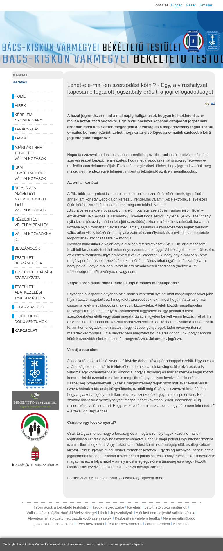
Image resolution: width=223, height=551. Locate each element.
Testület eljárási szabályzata (33, 275)
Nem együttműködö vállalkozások (30, 173)
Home (20, 96)
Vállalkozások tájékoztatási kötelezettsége (61, 513)
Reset (190, 5)
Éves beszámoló (90, 524)
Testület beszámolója (28, 260)
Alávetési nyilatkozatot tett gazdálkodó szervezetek (70, 518)
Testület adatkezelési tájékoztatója (30, 292)
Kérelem (134, 507)
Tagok (21, 138)
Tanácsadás (27, 129)
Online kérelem (157, 524)
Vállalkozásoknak (33, 236)
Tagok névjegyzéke (108, 507)
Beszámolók (27, 248)
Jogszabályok (29, 307)
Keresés (20, 82)
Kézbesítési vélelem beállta (31, 222)
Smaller (206, 5)
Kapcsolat (26, 330)
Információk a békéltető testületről (62, 507)
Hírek (20, 105)
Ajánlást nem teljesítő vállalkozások (30, 153)
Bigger (176, 5)
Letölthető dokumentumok (31, 319)
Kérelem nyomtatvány (28, 117)
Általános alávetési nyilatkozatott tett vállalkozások (31, 199)
